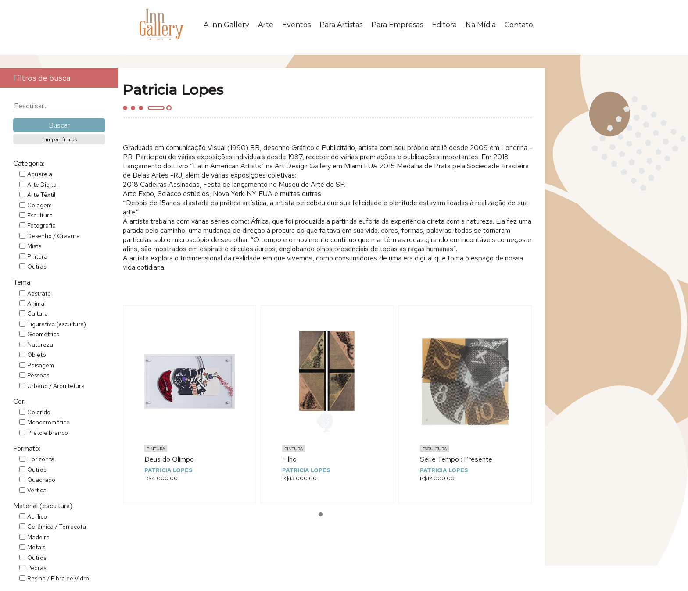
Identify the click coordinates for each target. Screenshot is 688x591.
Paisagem (40, 365)
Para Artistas (340, 25)
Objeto (36, 355)
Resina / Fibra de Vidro (58, 578)
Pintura (37, 256)
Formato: (26, 448)
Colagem (39, 205)
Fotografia (41, 225)
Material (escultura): (43, 505)
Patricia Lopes (168, 470)
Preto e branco (47, 433)
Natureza (40, 345)
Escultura (40, 215)
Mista (34, 246)
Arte (265, 25)
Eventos (296, 25)
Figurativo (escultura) (56, 324)
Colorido (38, 412)
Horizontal (41, 459)
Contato (519, 25)
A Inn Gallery (226, 25)
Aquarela (39, 174)
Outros (36, 470)
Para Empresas (397, 25)
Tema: (22, 282)
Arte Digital (42, 185)
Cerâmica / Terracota (56, 526)
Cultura (37, 313)
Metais (36, 547)
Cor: (19, 401)
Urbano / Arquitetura (56, 386)
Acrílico (37, 516)
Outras (36, 267)
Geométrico (43, 334)
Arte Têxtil (41, 195)
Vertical (37, 490)
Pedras (36, 568)
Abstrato (39, 293)
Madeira (38, 537)
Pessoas (38, 375)
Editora (444, 25)
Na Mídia (481, 25)
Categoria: (28, 163)
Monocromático (48, 422)
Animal (36, 303)
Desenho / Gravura (53, 236)
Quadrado (41, 480)
